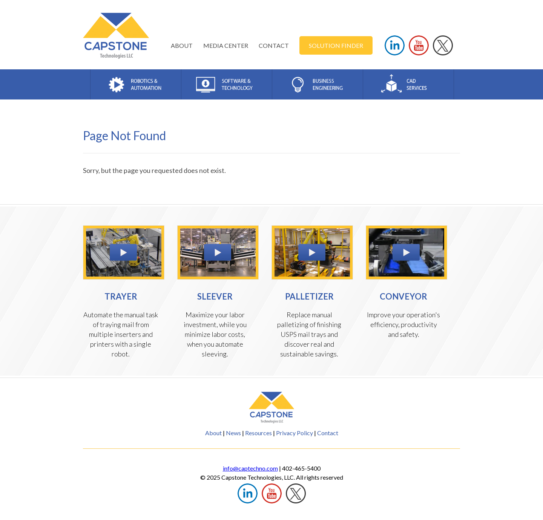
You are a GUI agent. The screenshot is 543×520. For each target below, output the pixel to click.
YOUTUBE (418, 45)
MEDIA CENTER (225, 45)
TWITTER (442, 45)
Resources (258, 432)
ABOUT (182, 45)
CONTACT (274, 45)
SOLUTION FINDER (336, 45)
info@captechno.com (250, 468)
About (213, 432)
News (233, 432)
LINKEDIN (394, 45)
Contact (327, 432)
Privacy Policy (294, 432)
